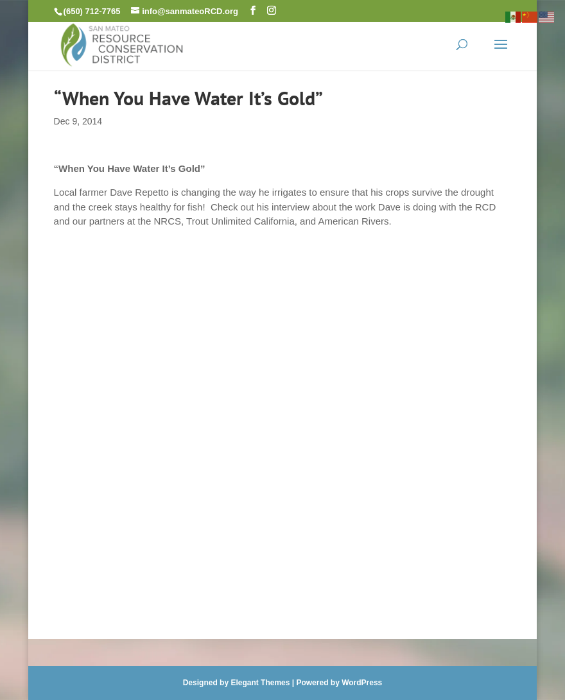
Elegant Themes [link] (260, 682)
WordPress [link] (362, 682)
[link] (121, 43)
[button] (252, 10)
